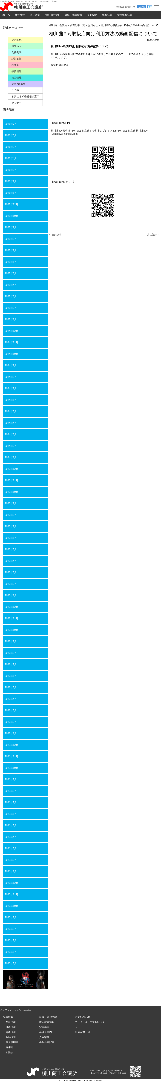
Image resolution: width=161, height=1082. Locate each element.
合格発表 (17, 52)
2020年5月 (11, 963)
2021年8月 (11, 791)
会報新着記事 (124, 15)
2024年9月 (11, 365)
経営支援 (17, 59)
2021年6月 (11, 814)
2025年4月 (11, 285)
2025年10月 (11, 216)
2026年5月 (11, 147)
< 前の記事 (55, 234)
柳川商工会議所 (28, 7)
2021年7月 (11, 802)
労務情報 (11, 1032)
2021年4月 (11, 837)
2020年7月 (11, 940)
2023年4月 (11, 561)
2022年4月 (11, 699)
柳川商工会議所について (125, 7)
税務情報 (11, 1027)
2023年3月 (11, 572)
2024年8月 (11, 377)
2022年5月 (11, 687)
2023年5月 (11, 549)
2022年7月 (11, 664)
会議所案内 (45, 1032)
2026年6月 (11, 135)
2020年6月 (11, 952)
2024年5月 (11, 411)
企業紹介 (92, 15)
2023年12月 (11, 469)
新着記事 (107, 15)
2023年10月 (11, 492)
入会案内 (141, 7)
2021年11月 (11, 756)
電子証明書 (12, 1042)
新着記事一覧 (82, 1032)
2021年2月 (11, 860)
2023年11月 (11, 480)
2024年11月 (11, 342)
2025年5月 (11, 273)
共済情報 (11, 1022)
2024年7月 (11, 388)
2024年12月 (11, 331)
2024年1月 (11, 457)
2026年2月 (11, 181)
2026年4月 (11, 158)
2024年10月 (11, 354)
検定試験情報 (52, 15)
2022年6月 (11, 676)
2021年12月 (11, 745)
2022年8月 (11, 653)
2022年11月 (11, 618)
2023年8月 (11, 515)
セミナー (17, 103)
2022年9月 (11, 641)
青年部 (9, 1047)
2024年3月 (11, 434)
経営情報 (20, 15)
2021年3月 (11, 848)
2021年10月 (11, 768)
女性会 (9, 1052)
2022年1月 (11, 733)
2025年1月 (11, 319)
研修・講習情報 (73, 15)
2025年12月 (11, 204)
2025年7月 (11, 250)
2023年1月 (11, 595)
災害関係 (17, 40)
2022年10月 (11, 630)
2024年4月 (11, 423)
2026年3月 (11, 170)
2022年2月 (11, 722)
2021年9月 (11, 779)
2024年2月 (11, 446)
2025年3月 (11, 296)
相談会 (15, 65)
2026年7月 (11, 124)
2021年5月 (11, 825)
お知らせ (17, 46)
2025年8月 (11, 239)
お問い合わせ (82, 1017)
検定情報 (17, 77)
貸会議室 (35, 15)
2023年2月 (11, 584)
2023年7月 (11, 526)
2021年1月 (11, 871)
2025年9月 (11, 227)
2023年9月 (11, 503)
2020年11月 (11, 894)
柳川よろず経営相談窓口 (25, 96)
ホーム (6, 15)
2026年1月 (11, 193)
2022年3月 (11, 710)
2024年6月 (11, 400)
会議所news (18, 84)
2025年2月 (11, 308)
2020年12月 (11, 883)
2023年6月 (11, 538)
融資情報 (17, 71)
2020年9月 (11, 917)
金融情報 (11, 1037)
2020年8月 (11, 929)
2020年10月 (11, 906)
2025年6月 (11, 262)
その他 (15, 90)
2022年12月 (11, 607)
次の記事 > (153, 234)
